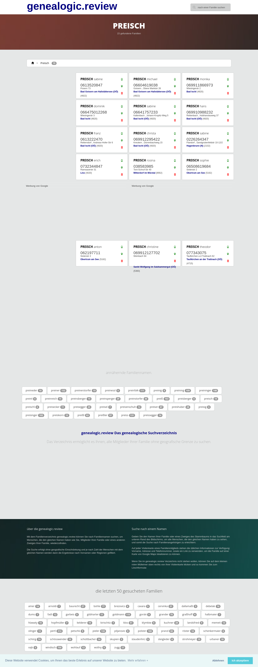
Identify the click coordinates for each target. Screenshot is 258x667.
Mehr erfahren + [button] (138, 660)
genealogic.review (72, 6)
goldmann (122, 614)
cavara (144, 606)
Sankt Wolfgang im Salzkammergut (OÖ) (154, 267)
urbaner (217, 639)
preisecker (56, 407)
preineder (34, 390)
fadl (52, 614)
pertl (56, 631)
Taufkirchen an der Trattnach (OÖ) (204, 259)
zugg (119, 647)
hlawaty (35, 622)
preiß (163, 398)
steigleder (166, 639)
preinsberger (81, 398)
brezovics (122, 606)
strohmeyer (191, 639)
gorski (145, 614)
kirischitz (108, 622)
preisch (211, 398)
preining (182, 390)
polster (145, 631)
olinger (35, 631)
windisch (54, 647)
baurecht (77, 606)
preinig (160, 390)
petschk (77, 631)
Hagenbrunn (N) (195, 146)
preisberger (187, 398)
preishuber (181, 407)
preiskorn (60, 415)
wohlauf (78, 647)
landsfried (195, 622)
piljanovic (122, 631)
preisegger (82, 407)
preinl (31, 398)
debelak (213, 606)
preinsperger (110, 398)
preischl (32, 407)
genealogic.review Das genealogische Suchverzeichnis (129, 433)
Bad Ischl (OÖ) (141, 118)
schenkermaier (214, 631)
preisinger (35, 415)
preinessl (112, 390)
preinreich (54, 398)
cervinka (165, 606)
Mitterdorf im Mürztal (144, 173)
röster (188, 631)
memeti (219, 622)
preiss (128, 415)
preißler (105, 415)
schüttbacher (91, 639)
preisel (106, 407)
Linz (82, 173)
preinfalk (136, 390)
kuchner (171, 622)
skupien (116, 639)
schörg (35, 639)
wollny (100, 647)
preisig (205, 407)
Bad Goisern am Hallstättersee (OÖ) (99, 91)
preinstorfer (139, 398)
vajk (32, 647)
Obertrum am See (196, 173)
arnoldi (54, 606)
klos (128, 622)
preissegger (153, 415)
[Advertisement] (48, 126)
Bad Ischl (191, 91)
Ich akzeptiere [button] (240, 660)
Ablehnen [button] (218, 660)
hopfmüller (60, 622)
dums (33, 614)
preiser (157, 407)
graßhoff (189, 614)
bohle (100, 606)
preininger (208, 390)
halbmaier (213, 614)
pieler (99, 631)
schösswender (61, 639)
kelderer (84, 622)
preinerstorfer (86, 390)
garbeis (72, 614)
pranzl (167, 631)
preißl (84, 415)
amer (34, 606)
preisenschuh (131, 407)
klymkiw (149, 622)
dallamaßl (190, 606)
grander (166, 614)
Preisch (44, 63)
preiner (58, 390)
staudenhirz (141, 639)
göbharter (95, 614)
